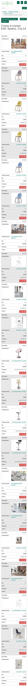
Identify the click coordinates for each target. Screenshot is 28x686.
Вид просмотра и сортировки (9, 19)
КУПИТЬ (22, 64)
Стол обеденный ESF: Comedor (16, 52)
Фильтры (23, 19)
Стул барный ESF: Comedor (19, 360)
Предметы (5, 21)
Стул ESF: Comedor (21, 83)
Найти (24, 8)
